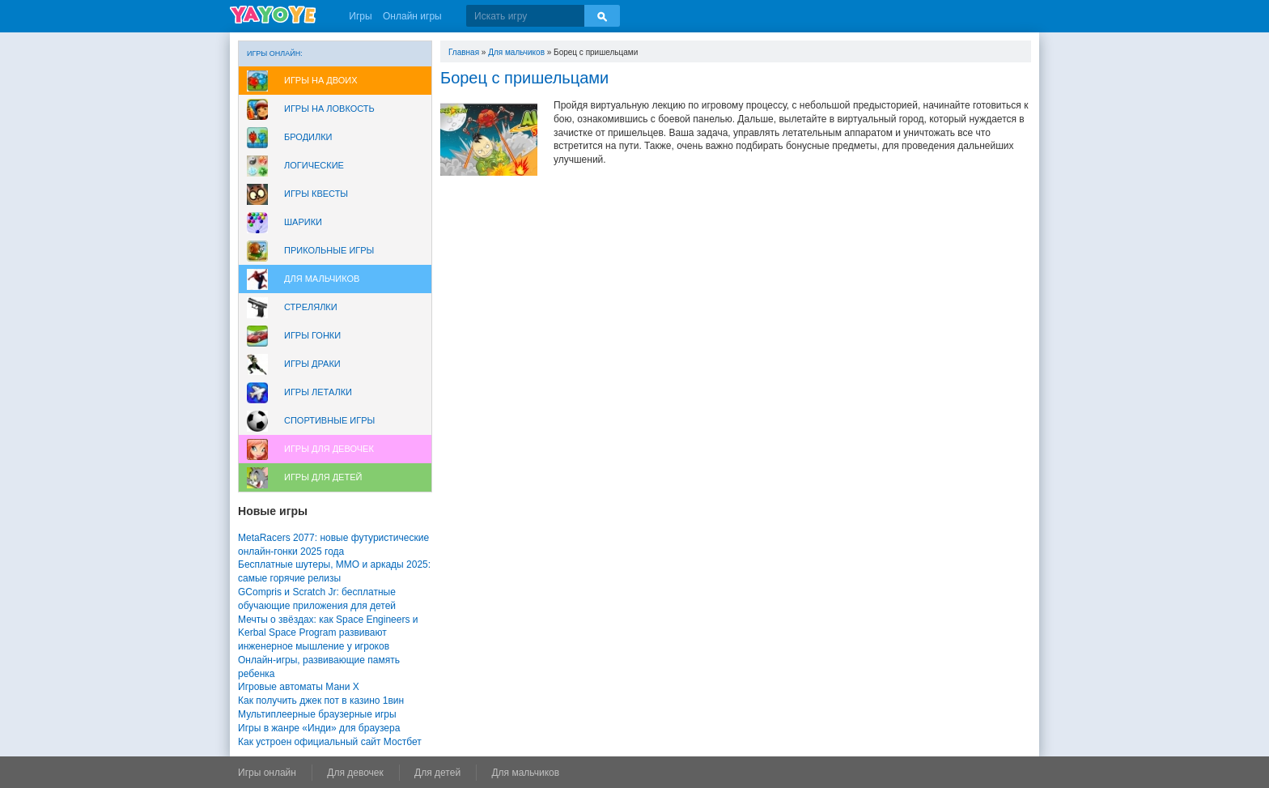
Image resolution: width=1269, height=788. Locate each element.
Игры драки (312, 363)
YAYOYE (273, 14)
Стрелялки (310, 307)
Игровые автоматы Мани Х (298, 686)
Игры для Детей (323, 477)
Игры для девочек (329, 449)
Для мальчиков (321, 278)
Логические (314, 165)
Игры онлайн (267, 772)
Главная (463, 52)
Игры (360, 16)
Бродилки (308, 137)
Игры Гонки (312, 335)
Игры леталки (318, 392)
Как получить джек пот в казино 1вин (321, 700)
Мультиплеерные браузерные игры (317, 714)
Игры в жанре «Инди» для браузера (319, 728)
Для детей (437, 772)
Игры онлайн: (275, 53)
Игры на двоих (321, 80)
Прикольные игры (329, 250)
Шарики (303, 222)
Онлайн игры (412, 16)
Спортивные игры (329, 420)
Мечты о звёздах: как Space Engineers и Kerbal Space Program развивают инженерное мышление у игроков (328, 633)
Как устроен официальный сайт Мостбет (330, 742)
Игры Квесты (316, 193)
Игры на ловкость (329, 108)
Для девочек (355, 772)
